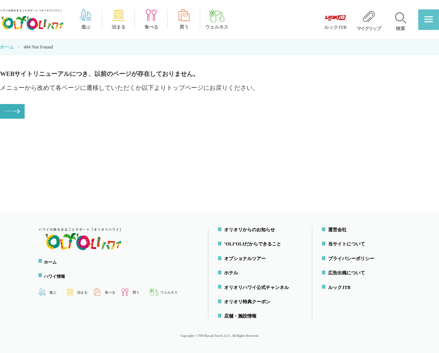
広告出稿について (348, 273)
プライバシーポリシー (353, 258)
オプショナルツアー (246, 258)
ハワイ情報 (57, 276)
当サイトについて (348, 244)
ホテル (233, 273)
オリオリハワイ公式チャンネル (258, 287)
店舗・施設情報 (242, 316)
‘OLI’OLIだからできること (254, 244)
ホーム (7, 47)
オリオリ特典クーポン (249, 301)
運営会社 (339, 229)
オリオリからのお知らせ (251, 229)
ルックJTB (341, 287)
